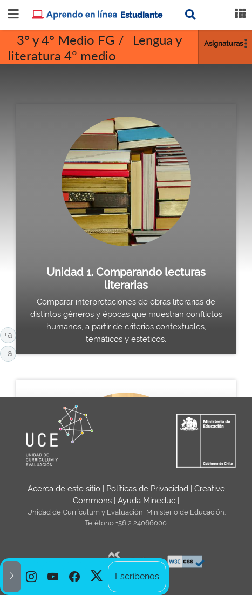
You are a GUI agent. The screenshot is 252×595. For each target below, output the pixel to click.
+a (10, 334)
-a (10, 353)
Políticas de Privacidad (147, 488)
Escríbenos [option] (137, 576)
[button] (12, 576)
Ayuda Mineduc (146, 500)
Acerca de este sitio (64, 488)
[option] (31, 576)
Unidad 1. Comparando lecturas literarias (126, 279)
